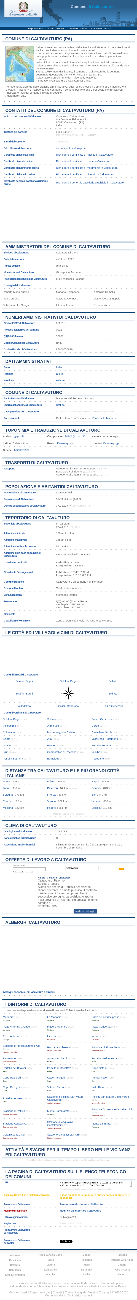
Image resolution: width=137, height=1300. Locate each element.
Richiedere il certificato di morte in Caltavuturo (83, 161)
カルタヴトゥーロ (75, 436)
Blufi (5, 751)
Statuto (60, 404)
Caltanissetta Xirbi (14, 1134)
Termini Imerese (97, 65)
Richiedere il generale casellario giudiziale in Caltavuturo (90, 182)
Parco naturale (12, 418)
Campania (15, 1270)
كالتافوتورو (18, 436)
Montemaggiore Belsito (61, 732)
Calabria (15, 1265)
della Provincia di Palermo (91, 47)
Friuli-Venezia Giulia (51, 1254)
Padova (52, 807)
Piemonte (86, 1259)
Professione (19, 865)
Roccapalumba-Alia (59, 1047)
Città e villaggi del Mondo (81, 1292)
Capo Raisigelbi (56, 1077)
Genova (96, 788)
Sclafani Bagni (80, 62)
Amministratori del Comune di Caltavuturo (57, 246)
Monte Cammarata (58, 1110)
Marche (50, 1274)
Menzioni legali (18, 1292)
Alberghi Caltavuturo (32, 922)
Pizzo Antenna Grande (16, 1026)
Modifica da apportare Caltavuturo (80, 1210)
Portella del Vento (13, 1098)
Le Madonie (54, 1016)
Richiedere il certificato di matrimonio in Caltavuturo (87, 167)
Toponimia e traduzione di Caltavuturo (53, 430)
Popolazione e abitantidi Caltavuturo (51, 486)
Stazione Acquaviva (14, 1123)
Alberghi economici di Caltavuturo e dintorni (29, 992)
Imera (95, 1036)
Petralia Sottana (101, 745)
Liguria (51, 1264)
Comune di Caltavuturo (33, 392)
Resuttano (98, 758)
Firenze (51, 794)
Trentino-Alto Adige (122, 1259)
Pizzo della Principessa (105, 1016)
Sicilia (59, 373)
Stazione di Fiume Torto (106, 1047)
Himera (51, 1036)
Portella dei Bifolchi (14, 1067)
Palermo (61, 380)
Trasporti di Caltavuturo (36, 462)
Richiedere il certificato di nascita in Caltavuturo (84, 154)
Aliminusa (53, 725)
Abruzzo (15, 1255)
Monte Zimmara (101, 1123)
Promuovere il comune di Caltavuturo (82, 1204)
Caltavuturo (43, 47)
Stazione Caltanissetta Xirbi (63, 1134)
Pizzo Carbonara (57, 1026)
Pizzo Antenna (11, 1036)
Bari (94, 794)
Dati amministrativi (28, 361)
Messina (8, 807)
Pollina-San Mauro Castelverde (110, 1096)
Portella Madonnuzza (104, 1058)
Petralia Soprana (13, 758)
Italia (59, 367)
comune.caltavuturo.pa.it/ (71, 148)
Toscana (122, 1254)
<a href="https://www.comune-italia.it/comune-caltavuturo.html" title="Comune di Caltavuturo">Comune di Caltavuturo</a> (95, 1184)
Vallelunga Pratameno (105, 738)
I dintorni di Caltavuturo (35, 1004)
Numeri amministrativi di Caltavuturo (50, 317)
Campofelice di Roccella (61, 751)
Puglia (86, 1264)
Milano (51, 781)
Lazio (50, 1259)
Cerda (95, 725)
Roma (6, 781)
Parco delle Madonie (84, 77)
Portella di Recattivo (59, 1067)
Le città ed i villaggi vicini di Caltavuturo (56, 632)
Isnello (7, 745)
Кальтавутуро (65, 443)
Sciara (6, 738)
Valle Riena (98, 1087)
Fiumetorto (9, 1058)
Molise (86, 1254)
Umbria (122, 1264)
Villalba (96, 751)
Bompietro (53, 758)
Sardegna (86, 1269)
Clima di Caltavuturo (31, 825)
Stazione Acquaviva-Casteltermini (112, 1109)
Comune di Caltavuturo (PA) (38, 38)
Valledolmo (24, 705)
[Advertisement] (65, 213)
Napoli (95, 781)
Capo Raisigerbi (12, 1087)
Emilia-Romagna (15, 1274)
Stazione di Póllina (14, 1110)
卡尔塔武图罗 (21, 450)
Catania (7, 801)
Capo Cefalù (99, 1067)
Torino (6, 788)
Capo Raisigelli (12, 1077)
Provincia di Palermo (56, 28)
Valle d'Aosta (122, 1269)
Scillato (94, 62)
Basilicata (15, 1260)
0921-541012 (64, 131)
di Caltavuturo (92, 6)
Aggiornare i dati (15, 95)
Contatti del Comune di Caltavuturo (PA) (54, 110)
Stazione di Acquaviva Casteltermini (60, 1123)
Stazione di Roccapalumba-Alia (21, 1045)
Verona (51, 801)
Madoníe (8, 1016)
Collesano (9, 732)
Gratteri (51, 745)
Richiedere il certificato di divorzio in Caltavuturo (85, 174)
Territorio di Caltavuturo (37, 517)
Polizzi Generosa (111, 62)
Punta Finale (99, 1077)
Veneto (122, 1274)
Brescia (96, 807)
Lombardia (50, 1269)
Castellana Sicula (102, 732)
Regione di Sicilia (36, 28)
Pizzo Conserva (101, 1026)
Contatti (57, 1292)
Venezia (96, 801)
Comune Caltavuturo (78, 28)
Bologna (8, 794)
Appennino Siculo (57, 1058)
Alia (49, 738)
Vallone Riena (55, 1087)
